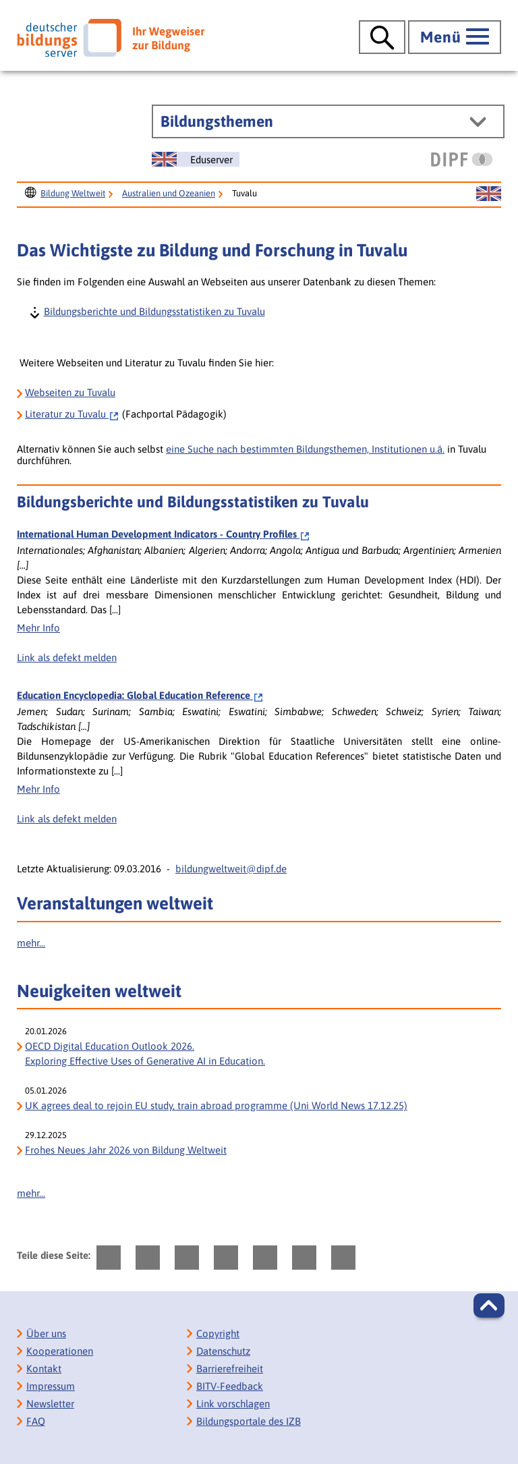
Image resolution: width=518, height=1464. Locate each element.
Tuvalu (72, 414)
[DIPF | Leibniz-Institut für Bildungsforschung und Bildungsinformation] (461, 159)
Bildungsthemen (217, 121)
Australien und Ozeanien (168, 193)
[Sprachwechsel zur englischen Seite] (195, 159)
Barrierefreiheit (229, 1368)
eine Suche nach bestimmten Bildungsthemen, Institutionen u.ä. (305, 449)
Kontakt (43, 1368)
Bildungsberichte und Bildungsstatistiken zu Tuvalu (153, 310)
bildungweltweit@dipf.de (231, 868)
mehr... (31, 943)
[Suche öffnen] (382, 37)
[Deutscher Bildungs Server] (110, 38)
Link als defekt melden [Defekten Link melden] (67, 657)
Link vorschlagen (233, 1403)
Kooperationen (59, 1351)
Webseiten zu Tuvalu (70, 392)
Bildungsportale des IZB (248, 1421)
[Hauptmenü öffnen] (454, 37)
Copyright (217, 1333)
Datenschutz (223, 1351)
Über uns (46, 1333)
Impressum (50, 1386)
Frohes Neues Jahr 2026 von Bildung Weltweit (126, 1150)
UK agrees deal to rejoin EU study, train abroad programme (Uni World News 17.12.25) (216, 1105)
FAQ (35, 1421)
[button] (489, 1305)
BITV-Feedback (229, 1386)
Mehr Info (38, 628)
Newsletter (50, 1403)
